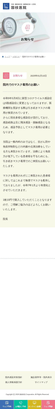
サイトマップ (41, 382)
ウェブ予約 (6, 406)
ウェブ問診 (48, 406)
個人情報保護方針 (13, 382)
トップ (7, 57)
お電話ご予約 (20, 406)
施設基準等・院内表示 (41, 377)
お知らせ (16, 57)
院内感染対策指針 (13, 377)
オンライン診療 (34, 406)
